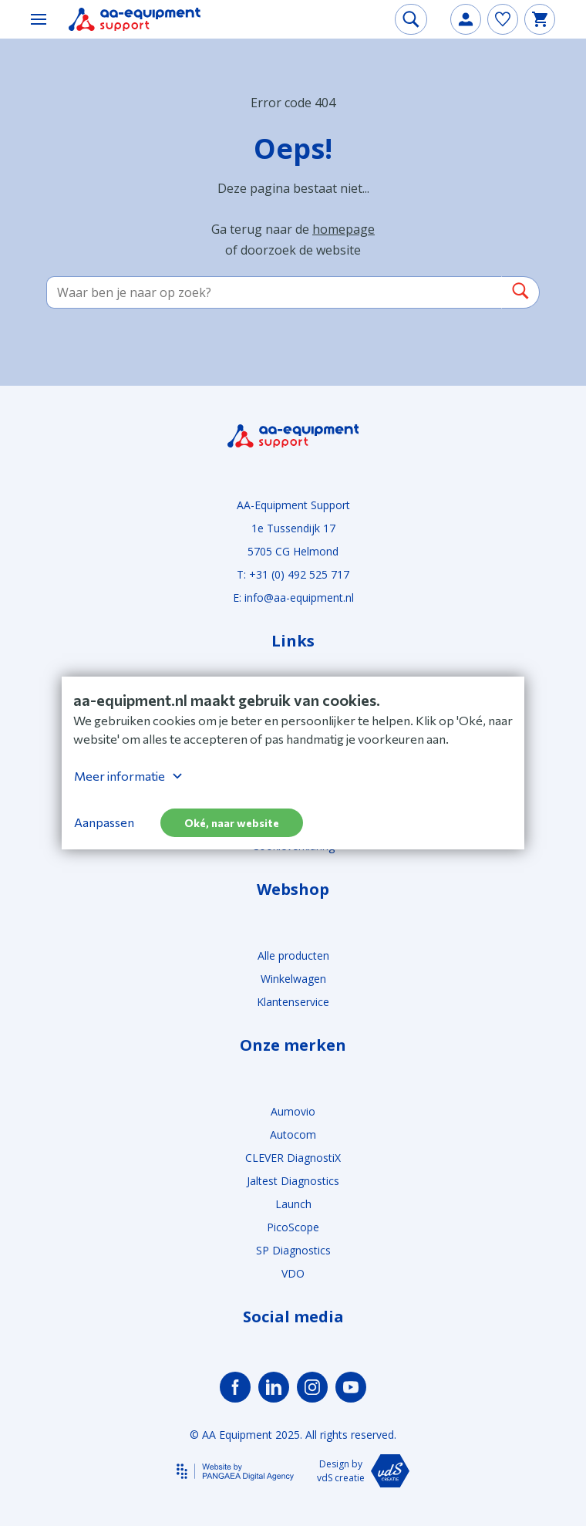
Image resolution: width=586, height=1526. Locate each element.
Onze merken (293, 1045)
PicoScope (293, 1227)
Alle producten (293, 955)
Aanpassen (104, 822)
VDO (293, 1273)
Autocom (293, 1134)
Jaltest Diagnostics (293, 1180)
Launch (293, 1204)
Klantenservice (293, 1001)
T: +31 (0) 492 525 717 (293, 574)
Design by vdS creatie (363, 1470)
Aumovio (293, 1111)
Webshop (293, 889)
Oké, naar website (231, 822)
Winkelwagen (293, 978)
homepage (343, 229)
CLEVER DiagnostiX (293, 1157)
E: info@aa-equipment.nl (293, 597)
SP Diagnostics (293, 1250)
